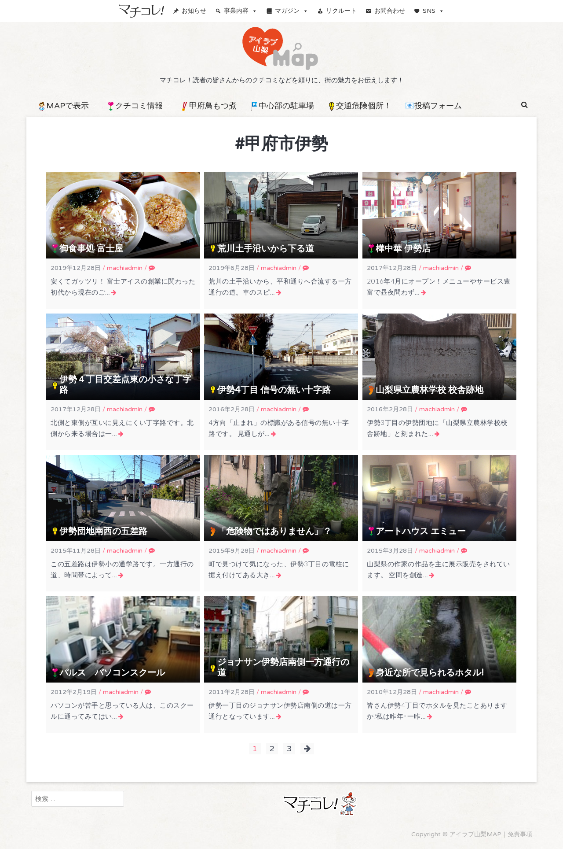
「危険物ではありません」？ (274, 531)
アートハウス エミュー (421, 531)
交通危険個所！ (359, 106)
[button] (524, 104)
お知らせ (194, 11)
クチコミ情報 (134, 106)
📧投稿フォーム (433, 106)
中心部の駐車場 (282, 106)
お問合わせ (389, 11)
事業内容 (240, 11)
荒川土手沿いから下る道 (265, 249)
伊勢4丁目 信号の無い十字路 (274, 390)
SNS (433, 11)
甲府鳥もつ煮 (208, 106)
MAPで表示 (63, 106)
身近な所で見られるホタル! (430, 673)
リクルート (341, 11)
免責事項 (520, 834)
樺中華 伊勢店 (403, 249)
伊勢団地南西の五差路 (103, 531)
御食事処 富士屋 (91, 249)
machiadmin (125, 268)
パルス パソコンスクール (112, 673)
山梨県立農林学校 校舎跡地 (429, 390)
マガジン (291, 11)
